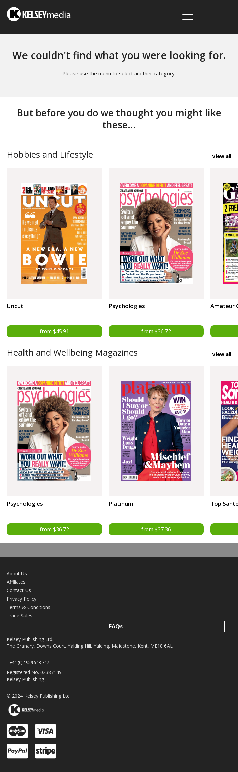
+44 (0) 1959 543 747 (29, 662)
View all (221, 156)
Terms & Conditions (28, 607)
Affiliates (16, 582)
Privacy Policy (21, 599)
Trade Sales (19, 616)
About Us (17, 574)
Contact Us (19, 590)
